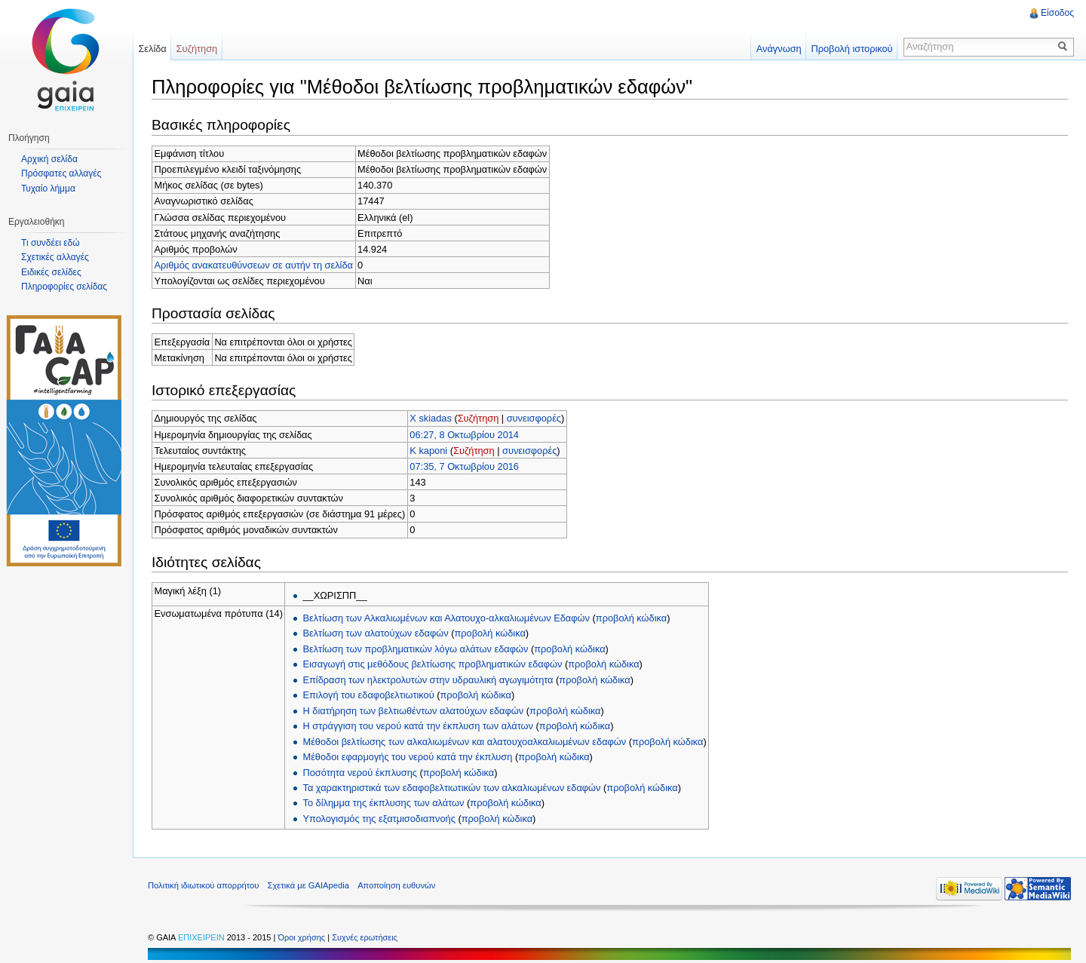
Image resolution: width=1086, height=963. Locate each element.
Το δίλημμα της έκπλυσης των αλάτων (383, 802)
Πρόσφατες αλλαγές (61, 173)
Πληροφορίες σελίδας (64, 286)
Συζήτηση (478, 418)
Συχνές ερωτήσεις (364, 937)
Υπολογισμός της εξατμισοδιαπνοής (378, 818)
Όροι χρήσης (302, 937)
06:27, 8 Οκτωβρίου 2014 (464, 434)
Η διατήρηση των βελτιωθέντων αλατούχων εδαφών (412, 710)
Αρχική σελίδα (49, 159)
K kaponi (428, 450)
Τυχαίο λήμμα (48, 188)
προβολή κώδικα (631, 618)
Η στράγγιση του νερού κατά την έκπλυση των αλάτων (417, 725)
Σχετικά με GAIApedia (308, 885)
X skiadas (430, 418)
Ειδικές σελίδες (51, 272)
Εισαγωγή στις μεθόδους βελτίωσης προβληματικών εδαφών (432, 664)
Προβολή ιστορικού (851, 48)
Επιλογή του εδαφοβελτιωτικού (368, 695)
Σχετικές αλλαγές (55, 257)
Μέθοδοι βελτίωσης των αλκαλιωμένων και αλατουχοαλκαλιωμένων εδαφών (464, 741)
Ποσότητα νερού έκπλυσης (359, 772)
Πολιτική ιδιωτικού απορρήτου (203, 885)
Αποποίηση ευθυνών (396, 885)
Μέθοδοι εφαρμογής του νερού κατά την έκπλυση (407, 756)
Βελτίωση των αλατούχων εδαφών (375, 633)
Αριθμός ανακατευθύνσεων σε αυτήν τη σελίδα (254, 265)
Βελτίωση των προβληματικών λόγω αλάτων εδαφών (415, 649)
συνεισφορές (534, 418)
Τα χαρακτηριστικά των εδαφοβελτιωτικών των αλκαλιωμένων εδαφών (451, 787)
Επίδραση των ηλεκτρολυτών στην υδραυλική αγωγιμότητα (427, 679)
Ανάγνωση (779, 48)
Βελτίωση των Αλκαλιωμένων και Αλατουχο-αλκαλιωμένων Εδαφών (446, 618)
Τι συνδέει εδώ (50, 243)
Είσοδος (1057, 13)
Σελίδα (152, 48)
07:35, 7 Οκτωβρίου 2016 (464, 466)
